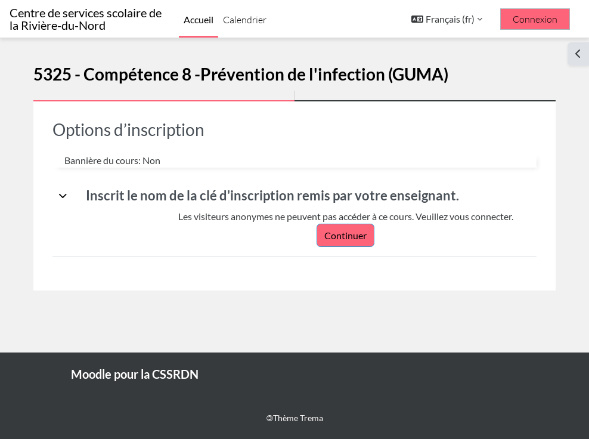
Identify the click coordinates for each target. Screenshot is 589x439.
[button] (447, 19)
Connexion (535, 19)
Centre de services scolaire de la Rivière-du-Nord (86, 19)
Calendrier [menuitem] (244, 20)
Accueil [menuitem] (198, 19)
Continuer (345, 235)
